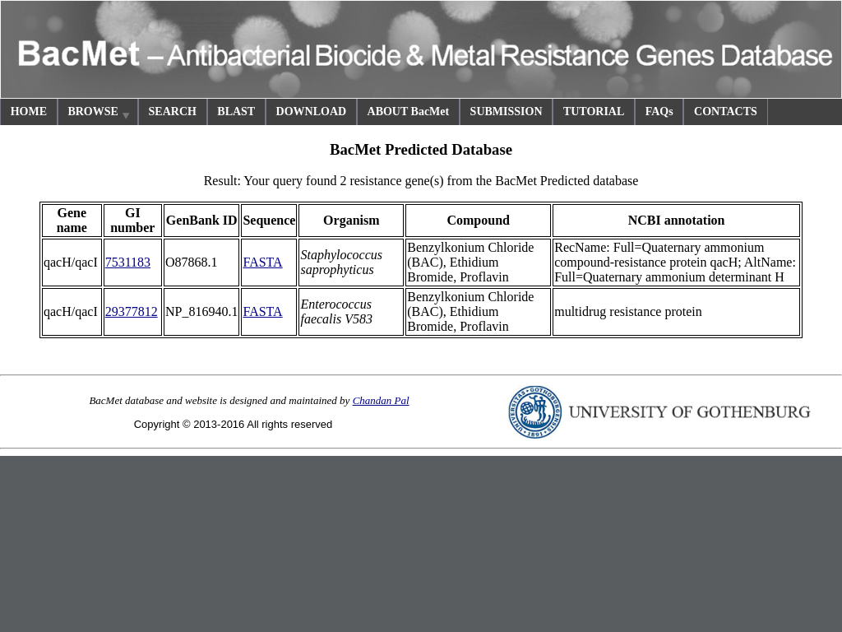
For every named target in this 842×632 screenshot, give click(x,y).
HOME (29, 111)
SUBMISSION (506, 111)
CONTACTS (725, 111)
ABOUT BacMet (409, 111)
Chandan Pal (381, 400)
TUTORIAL (593, 111)
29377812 (131, 311)
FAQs (659, 111)
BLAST (236, 111)
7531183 (127, 262)
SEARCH (173, 111)
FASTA (262, 262)
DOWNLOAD (311, 111)
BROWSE (99, 114)
